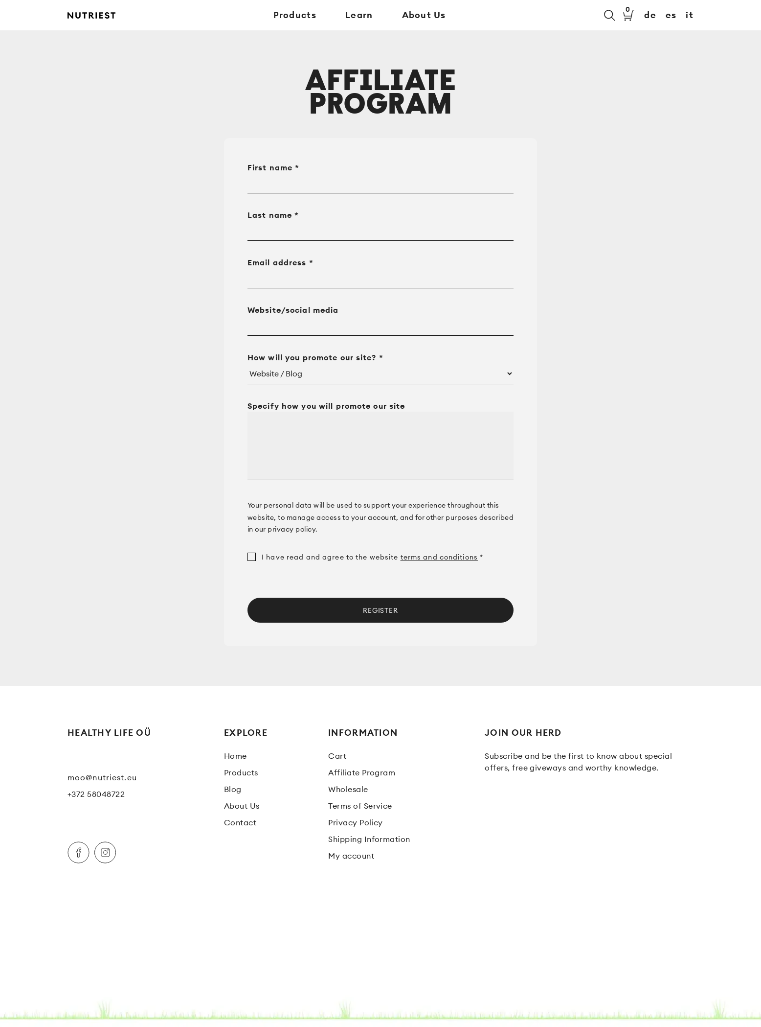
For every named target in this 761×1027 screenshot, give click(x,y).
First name (273, 167)
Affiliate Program (361, 772)
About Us (424, 15)
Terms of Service (360, 806)
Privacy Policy (355, 822)
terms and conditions (439, 557)
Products (294, 15)
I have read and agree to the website (365, 557)
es (671, 15)
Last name (273, 215)
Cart (337, 756)
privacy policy (291, 529)
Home (235, 756)
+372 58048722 (96, 794)
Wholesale (348, 789)
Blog (233, 789)
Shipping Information (369, 839)
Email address (280, 262)
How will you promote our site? (315, 357)
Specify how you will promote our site (327, 406)
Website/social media (294, 310)
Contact (240, 822)
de (650, 15)
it (690, 15)
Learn (359, 15)
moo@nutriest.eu (102, 777)
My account (351, 856)
